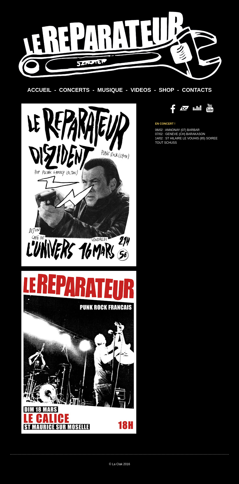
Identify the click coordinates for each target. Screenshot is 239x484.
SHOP (166, 90)
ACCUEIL (39, 90)
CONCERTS (74, 90)
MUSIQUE (110, 90)
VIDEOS (140, 90)
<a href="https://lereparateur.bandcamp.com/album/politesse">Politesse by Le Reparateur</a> (183, 199)
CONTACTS (197, 90)
